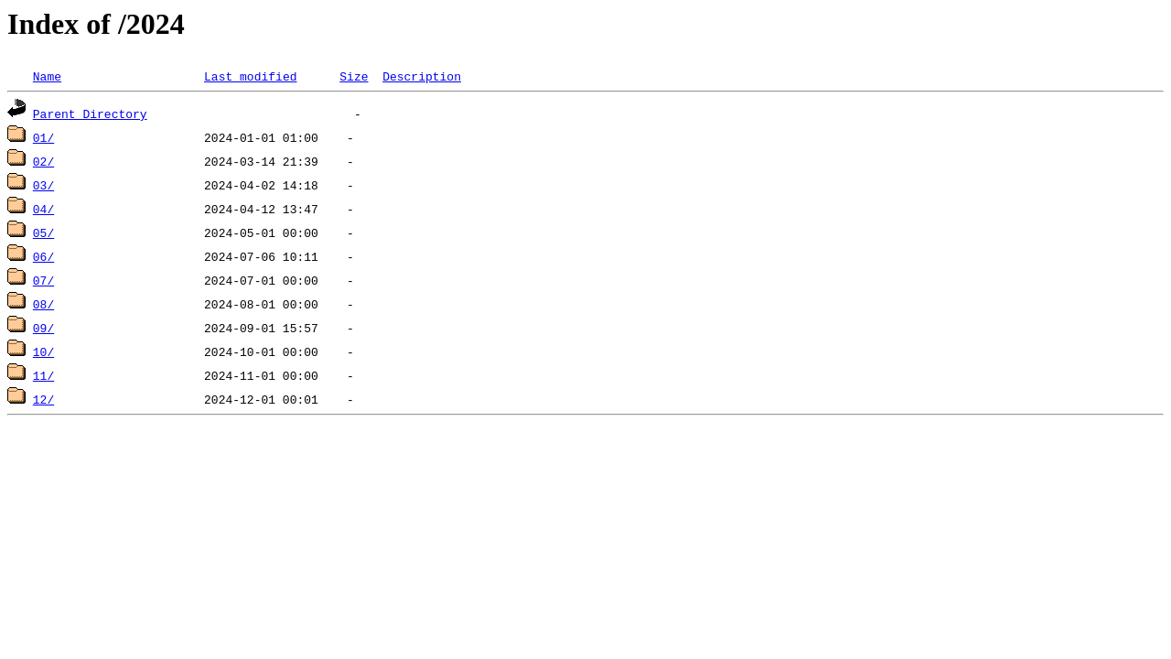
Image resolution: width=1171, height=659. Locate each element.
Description (421, 76)
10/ (43, 351)
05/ (43, 232)
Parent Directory (90, 113)
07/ (43, 280)
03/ (43, 185)
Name (47, 76)
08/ (43, 304)
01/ (43, 137)
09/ (43, 327)
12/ (43, 399)
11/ (43, 375)
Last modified (250, 76)
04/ (43, 208)
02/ (43, 161)
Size (353, 76)
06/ (43, 256)
